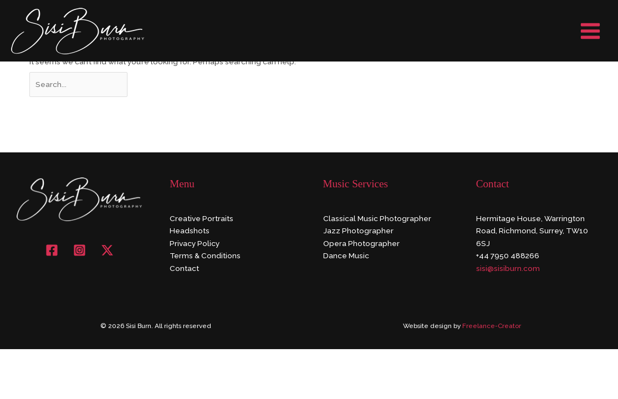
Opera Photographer (361, 243)
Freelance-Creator (491, 326)
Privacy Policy (194, 243)
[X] (107, 250)
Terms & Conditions (205, 255)
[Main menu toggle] (590, 31)
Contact (184, 268)
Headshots (190, 230)
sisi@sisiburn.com (508, 268)
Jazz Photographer (358, 230)
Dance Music (346, 255)
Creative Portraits (201, 218)
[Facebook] (51, 250)
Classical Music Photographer (377, 218)
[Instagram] (79, 250)
